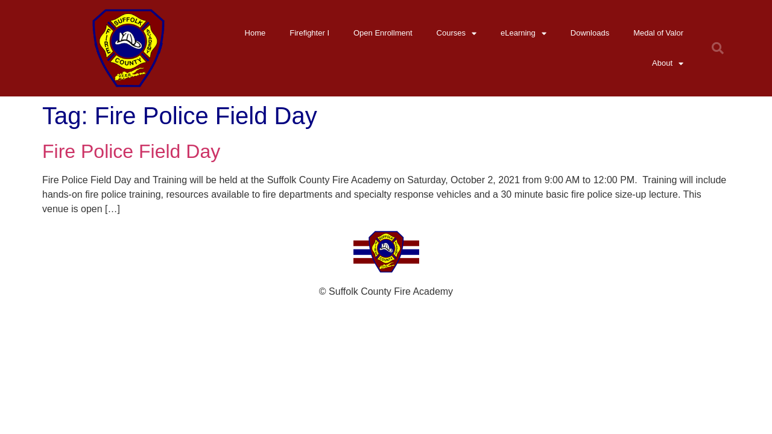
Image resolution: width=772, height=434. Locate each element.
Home (255, 32)
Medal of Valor (658, 32)
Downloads (590, 32)
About (667, 64)
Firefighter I (309, 32)
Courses (456, 33)
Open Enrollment (383, 32)
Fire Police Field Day (131, 151)
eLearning (523, 33)
